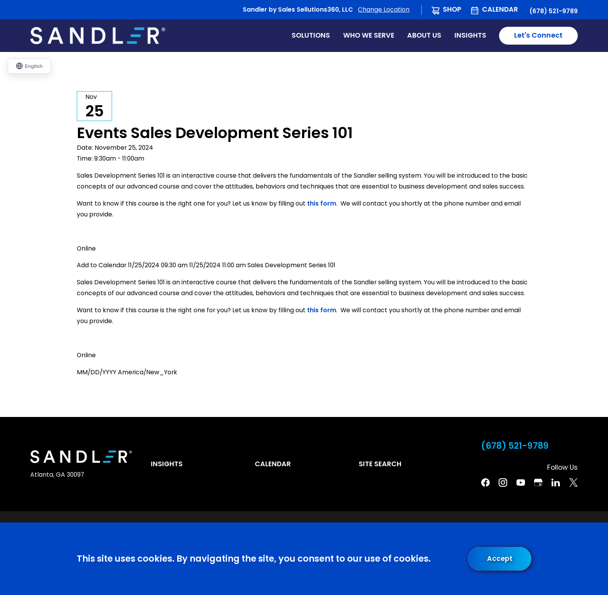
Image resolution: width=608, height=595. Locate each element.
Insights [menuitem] (470, 35)
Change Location (383, 9)
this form (321, 203)
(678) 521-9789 (553, 11)
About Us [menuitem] (424, 35)
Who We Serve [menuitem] (368, 35)
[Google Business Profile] (538, 482)
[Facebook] (485, 482)
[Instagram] (503, 482)
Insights (167, 464)
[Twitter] (573, 482)
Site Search (380, 464)
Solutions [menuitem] (311, 35)
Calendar (500, 9)
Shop (452, 9)
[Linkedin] (555, 482)
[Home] (97, 36)
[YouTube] (520, 482)
